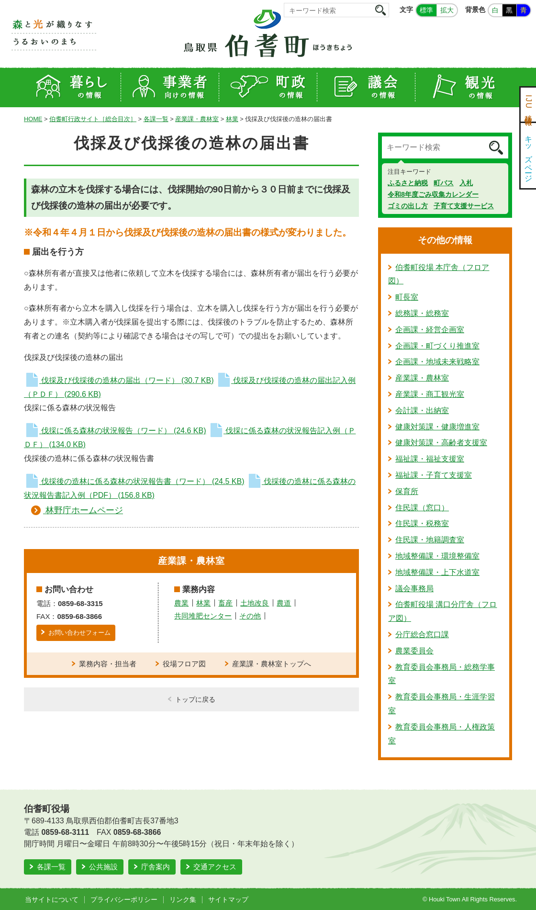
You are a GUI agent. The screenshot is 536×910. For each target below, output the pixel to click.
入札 (466, 183)
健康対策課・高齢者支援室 (441, 442)
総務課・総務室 (422, 313)
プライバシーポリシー (123, 899)
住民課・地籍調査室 (429, 540)
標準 (426, 10)
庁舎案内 (155, 867)
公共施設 (103, 867)
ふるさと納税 (408, 183)
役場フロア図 (184, 664)
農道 (284, 603)
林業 (232, 119)
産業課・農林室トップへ (271, 664)
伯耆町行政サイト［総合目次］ (92, 119)
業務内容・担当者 (107, 664)
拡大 (447, 10)
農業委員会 (414, 651)
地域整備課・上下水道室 (437, 572)
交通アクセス (214, 867)
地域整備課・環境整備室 (437, 556)
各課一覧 (156, 119)
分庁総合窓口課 (422, 634)
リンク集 (182, 899)
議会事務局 (414, 588)
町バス (444, 183)
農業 (181, 603)
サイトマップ (228, 899)
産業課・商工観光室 (429, 394)
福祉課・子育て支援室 (433, 475)
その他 (250, 615)
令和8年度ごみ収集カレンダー (433, 194)
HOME (33, 119)
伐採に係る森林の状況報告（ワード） (115, 431)
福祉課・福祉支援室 (429, 459)
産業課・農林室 (197, 119)
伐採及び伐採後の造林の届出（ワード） (118, 380)
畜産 (225, 603)
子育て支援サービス (464, 206)
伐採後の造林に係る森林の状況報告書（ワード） (134, 481)
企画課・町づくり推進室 (437, 346)
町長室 (406, 297)
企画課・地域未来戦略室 (437, 362)
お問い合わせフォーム (79, 632)
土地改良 (254, 603)
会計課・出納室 (422, 410)
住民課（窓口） (422, 508)
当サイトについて (51, 899)
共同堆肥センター (203, 615)
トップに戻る (195, 699)
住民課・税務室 (422, 523)
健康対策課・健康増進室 (437, 427)
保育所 (406, 491)
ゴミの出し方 (408, 206)
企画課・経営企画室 (429, 330)
